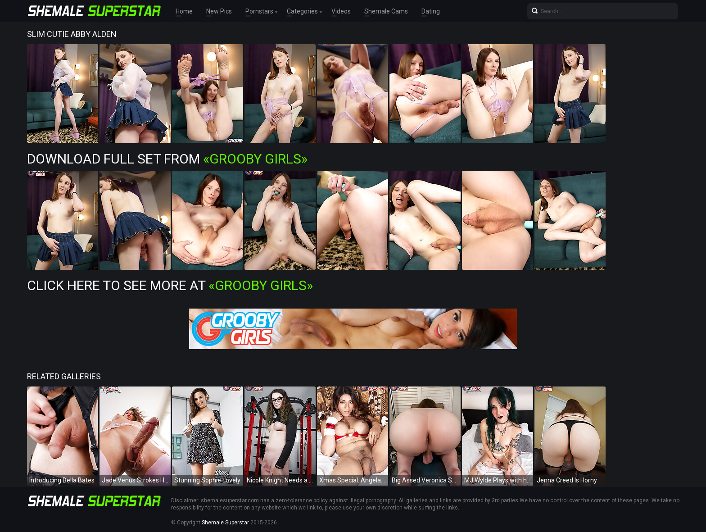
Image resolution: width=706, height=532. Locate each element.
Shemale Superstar (225, 522)
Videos (341, 11)
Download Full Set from (167, 159)
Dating (430, 11)
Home (184, 11)
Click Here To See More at (170, 285)
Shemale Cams (386, 11)
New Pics (219, 11)
